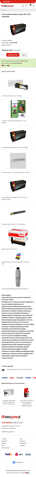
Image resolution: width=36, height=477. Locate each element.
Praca (21, 439)
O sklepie (4, 439)
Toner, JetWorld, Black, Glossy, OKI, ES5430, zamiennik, (15, 147)
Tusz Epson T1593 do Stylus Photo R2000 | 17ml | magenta (14, 121)
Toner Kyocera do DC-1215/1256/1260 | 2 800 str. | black (15, 172)
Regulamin (4, 441)
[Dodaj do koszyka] (12, 55)
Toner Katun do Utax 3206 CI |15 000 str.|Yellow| (13, 224)
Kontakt (4, 443)
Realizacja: (25, 472)
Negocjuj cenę (23, 443)
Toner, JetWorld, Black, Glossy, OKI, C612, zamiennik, (19, 369)
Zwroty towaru (5, 448)
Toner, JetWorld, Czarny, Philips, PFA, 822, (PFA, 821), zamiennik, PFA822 (14, 198)
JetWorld (10, 40)
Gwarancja (22, 441)
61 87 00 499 (6, 1)
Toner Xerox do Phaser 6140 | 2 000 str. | (12, 96)
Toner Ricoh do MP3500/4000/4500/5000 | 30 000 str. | (15, 289)
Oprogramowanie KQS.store (12, 472)
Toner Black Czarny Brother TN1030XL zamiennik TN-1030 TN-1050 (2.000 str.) (8, 402)
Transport (22, 445)
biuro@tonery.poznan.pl (8, 432)
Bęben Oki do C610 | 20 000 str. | (10, 249)
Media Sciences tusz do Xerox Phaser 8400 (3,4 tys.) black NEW (15, 263)
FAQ (3, 445)
